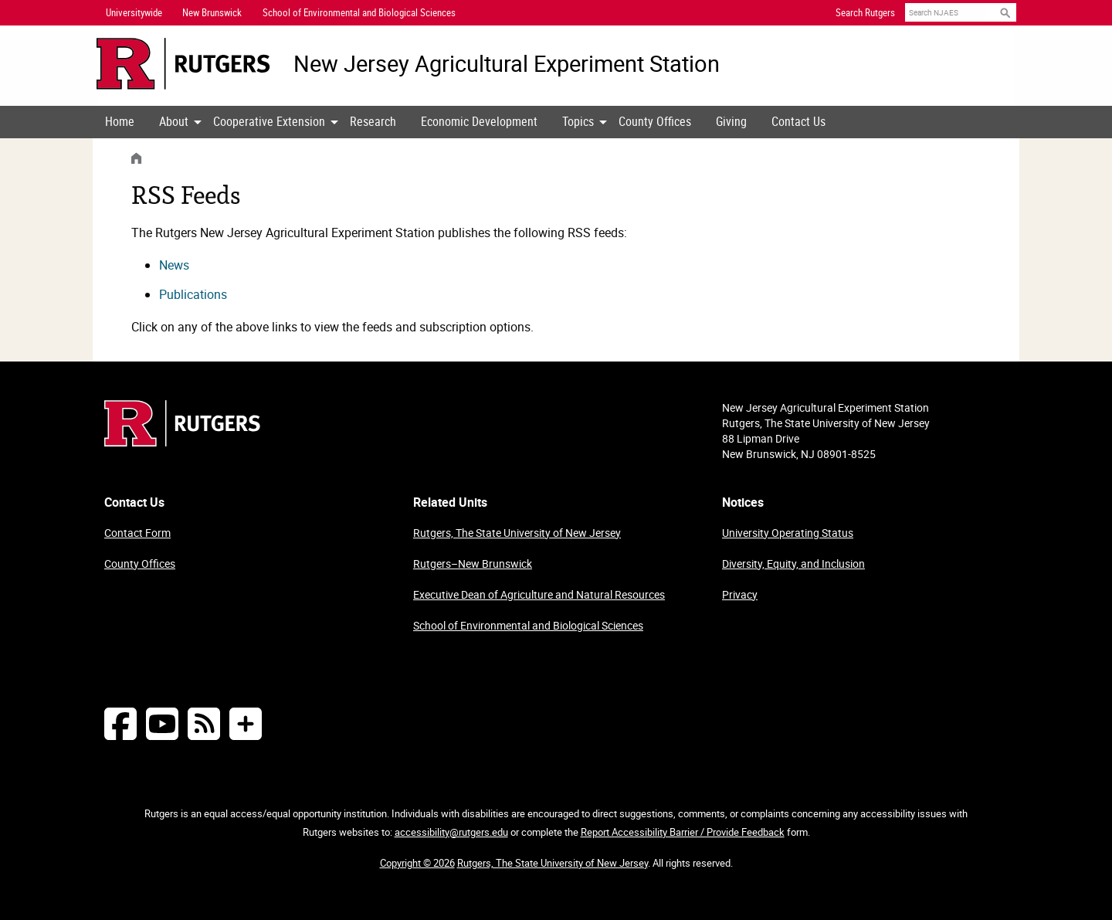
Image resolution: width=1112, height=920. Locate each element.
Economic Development (479, 121)
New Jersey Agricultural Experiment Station (506, 63)
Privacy (740, 594)
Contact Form (137, 532)
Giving (731, 121)
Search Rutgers (865, 12)
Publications (193, 294)
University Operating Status (787, 532)
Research (373, 121)
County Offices (655, 121)
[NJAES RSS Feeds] (204, 723)
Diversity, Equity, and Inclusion (793, 563)
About (173, 121)
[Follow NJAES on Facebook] (120, 723)
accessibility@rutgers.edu (451, 832)
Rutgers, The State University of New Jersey (517, 532)
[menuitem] (120, 122)
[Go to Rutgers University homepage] (183, 64)
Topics (578, 121)
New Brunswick (212, 12)
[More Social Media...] (245, 723)
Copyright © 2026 (417, 863)
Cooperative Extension (269, 121)
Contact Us (798, 121)
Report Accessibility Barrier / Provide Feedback (683, 832)
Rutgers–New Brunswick (472, 563)
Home (119, 121)
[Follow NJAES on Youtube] (162, 723)
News (174, 264)
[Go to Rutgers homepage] (182, 441)
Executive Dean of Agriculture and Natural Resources (539, 594)
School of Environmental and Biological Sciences (528, 625)
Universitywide (134, 12)
